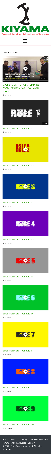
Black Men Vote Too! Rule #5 (18, 276)
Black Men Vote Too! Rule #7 (18, 350)
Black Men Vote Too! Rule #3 (18, 202)
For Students (9, 442)
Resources (21, 442)
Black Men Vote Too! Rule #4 (18, 239)
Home (5, 439)
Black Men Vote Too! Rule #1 (18, 128)
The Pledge (22, 439)
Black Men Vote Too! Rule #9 (18, 424)
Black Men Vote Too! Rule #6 (18, 313)
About (13, 439)
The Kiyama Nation (39, 439)
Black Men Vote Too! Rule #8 (18, 387)
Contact (31, 442)
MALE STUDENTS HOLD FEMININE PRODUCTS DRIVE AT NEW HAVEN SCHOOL (21, 88)
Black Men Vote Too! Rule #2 (18, 165)
